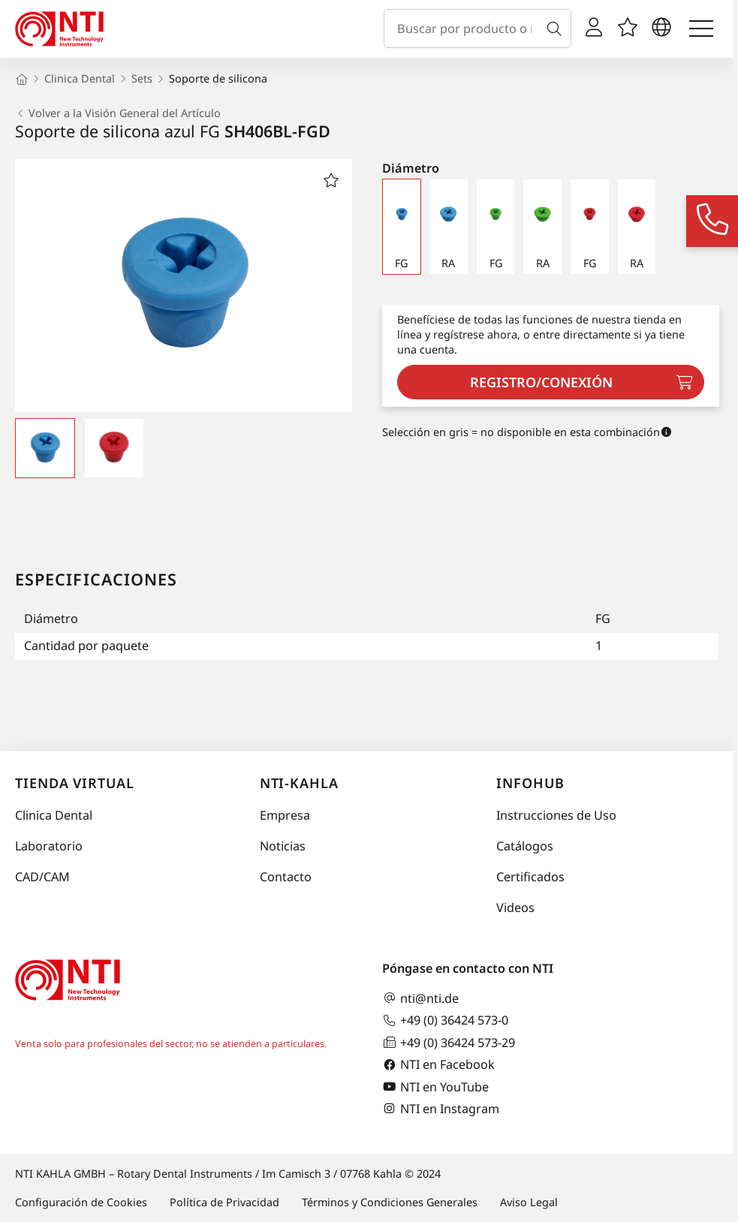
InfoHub (530, 783)
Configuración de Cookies (81, 1202)
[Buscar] (557, 28)
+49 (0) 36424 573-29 (448, 1042)
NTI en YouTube (435, 1086)
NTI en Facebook (438, 1065)
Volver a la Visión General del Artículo (118, 113)
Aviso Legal (529, 1202)
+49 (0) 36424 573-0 (445, 1020)
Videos (515, 907)
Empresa (285, 815)
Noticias (283, 846)
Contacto (286, 876)
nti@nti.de (420, 998)
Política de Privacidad (224, 1202)
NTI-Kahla (299, 783)
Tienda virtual (74, 783)
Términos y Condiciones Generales (389, 1202)
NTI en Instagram (440, 1108)
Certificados (530, 876)
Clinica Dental (53, 815)
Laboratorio (49, 846)
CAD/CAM (42, 876)
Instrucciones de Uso (556, 815)
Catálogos (524, 846)
